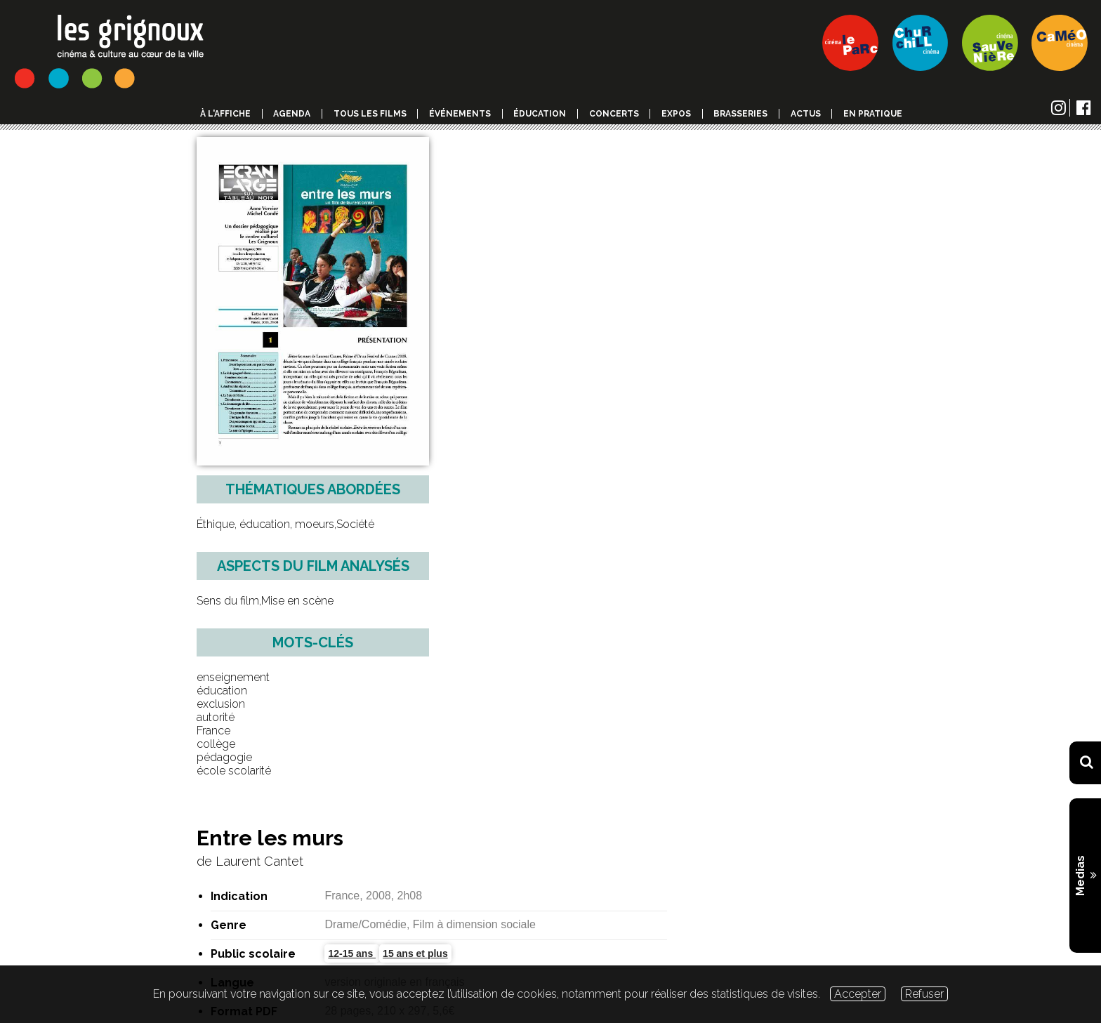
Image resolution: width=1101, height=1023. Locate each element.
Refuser (924, 994)
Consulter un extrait (645, 370)
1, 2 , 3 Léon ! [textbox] (441, 831)
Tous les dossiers (234, 830)
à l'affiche (225, 114)
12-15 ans (591, 271)
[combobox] (646, 831)
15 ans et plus (654, 271)
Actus (806, 114)
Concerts (614, 114)
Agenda (291, 114)
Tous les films (370, 114)
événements (460, 114)
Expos (676, 114)
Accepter (857, 994)
